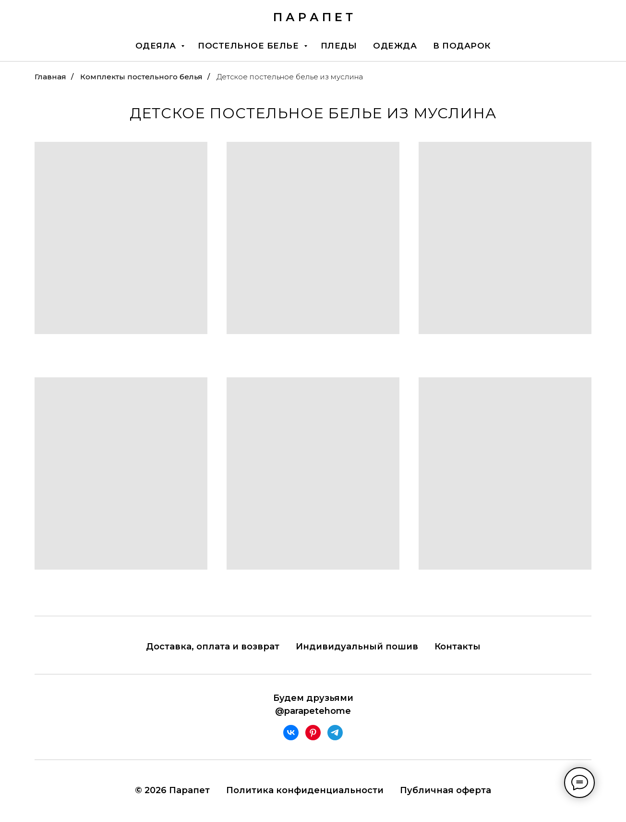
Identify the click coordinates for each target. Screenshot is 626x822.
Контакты (457, 646)
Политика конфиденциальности (305, 790)
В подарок (462, 45)
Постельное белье (249, 45)
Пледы (339, 45)
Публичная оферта (445, 790)
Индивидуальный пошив (357, 646)
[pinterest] (313, 732)
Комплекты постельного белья (141, 76)
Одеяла (157, 45)
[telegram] (335, 732)
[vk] (291, 732)
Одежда (395, 45)
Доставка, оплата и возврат (212, 646)
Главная (50, 76)
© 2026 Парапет (172, 790)
